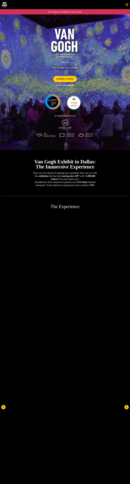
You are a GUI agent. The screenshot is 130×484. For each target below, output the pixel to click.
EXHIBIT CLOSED (65, 79)
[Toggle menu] (126, 5)
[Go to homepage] (13, 5)
